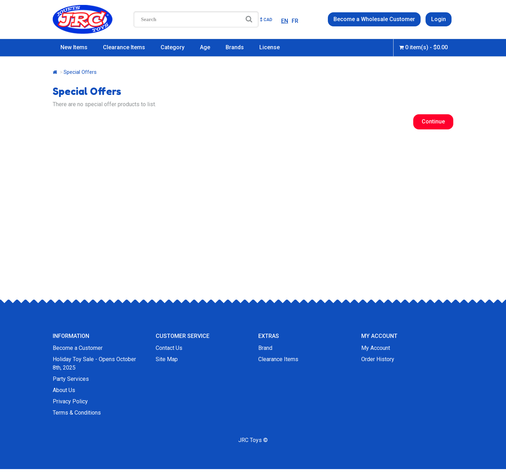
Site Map (167, 359)
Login (438, 19)
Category (172, 47)
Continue (433, 121)
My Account (375, 348)
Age (205, 47)
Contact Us (169, 348)
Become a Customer (78, 348)
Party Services (71, 379)
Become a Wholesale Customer (374, 19)
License (269, 47)
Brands (235, 47)
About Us (64, 390)
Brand (265, 348)
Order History (377, 359)
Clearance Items (124, 47)
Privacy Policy (70, 401)
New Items (73, 47)
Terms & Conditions (77, 412)
